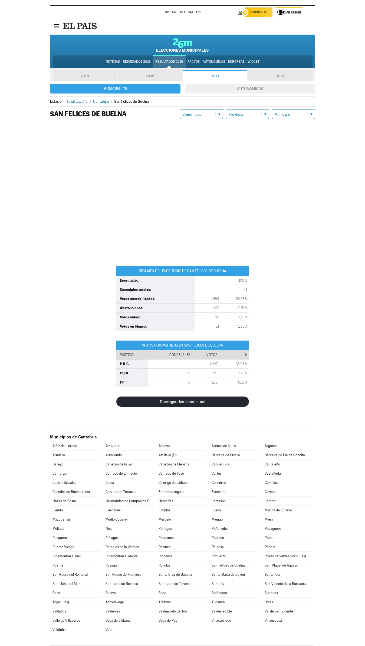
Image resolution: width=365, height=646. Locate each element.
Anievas (164, 447)
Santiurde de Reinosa (122, 584)
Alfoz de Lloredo (64, 447)
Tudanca (218, 603)
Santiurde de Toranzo (175, 584)
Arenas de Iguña (224, 447)
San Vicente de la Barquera (285, 584)
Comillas (271, 483)
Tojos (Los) (60, 603)
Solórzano (219, 594)
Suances (271, 594)
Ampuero (113, 447)
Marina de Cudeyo (278, 511)
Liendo (57, 511)
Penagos (165, 529)
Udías (269, 603)
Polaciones (167, 539)
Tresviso (165, 603)
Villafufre (59, 630)
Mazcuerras (61, 520)
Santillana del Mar (66, 584)
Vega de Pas (168, 621)
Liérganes (113, 511)
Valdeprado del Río (173, 612)
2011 (215, 77)
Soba (162, 594)
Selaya (111, 594)
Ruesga (111, 566)
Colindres (219, 483)
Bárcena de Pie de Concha (285, 456)
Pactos (194, 62)
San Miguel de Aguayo (281, 566)
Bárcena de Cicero (226, 456)
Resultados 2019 (169, 62)
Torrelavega (115, 603)
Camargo (59, 474)
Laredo (270, 502)
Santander (273, 575)
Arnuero (58, 456)
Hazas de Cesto (64, 502)
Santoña (218, 584)
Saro (56, 594)
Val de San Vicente (279, 612)
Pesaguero (273, 529)
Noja (109, 529)
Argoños (271, 447)
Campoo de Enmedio (121, 474)
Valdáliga (59, 612)
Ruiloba (164, 566)
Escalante (219, 493)
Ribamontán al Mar (66, 557)
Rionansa (166, 557)
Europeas (236, 62)
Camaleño (272, 465)
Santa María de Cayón (228, 575)
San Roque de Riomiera (123, 575)
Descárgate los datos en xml (182, 402)
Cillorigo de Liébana (174, 483)
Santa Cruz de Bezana (175, 575)
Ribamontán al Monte (122, 557)
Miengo (217, 520)
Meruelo (165, 520)
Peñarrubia (220, 529)
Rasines (164, 548)
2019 (84, 77)
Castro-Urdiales (64, 483)
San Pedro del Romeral (70, 575)
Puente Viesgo (63, 548)
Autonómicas (250, 89)
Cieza (110, 483)
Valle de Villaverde (66, 621)
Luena (216, 511)
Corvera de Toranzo (121, 493)
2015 (150, 77)
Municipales (115, 89)
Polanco (218, 539)
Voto (109, 630)
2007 (280, 77)
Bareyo (57, 465)
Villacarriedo (221, 621)
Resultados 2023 (137, 62)
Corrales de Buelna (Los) (71, 493)
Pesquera (59, 539)
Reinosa (218, 548)
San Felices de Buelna (228, 566)
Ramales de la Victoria (123, 548)
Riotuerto (219, 557)
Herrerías (166, 502)
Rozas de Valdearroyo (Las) (285, 557)
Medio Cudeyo (116, 520)
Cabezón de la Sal (119, 465)
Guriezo (270, 493)
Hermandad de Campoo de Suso (129, 502)
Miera (269, 520)
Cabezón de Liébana (174, 465)
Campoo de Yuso (171, 474)
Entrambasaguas (171, 493)
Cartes (217, 474)
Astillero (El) (168, 456)
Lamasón (219, 502)
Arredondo (114, 456)
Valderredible (222, 612)
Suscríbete (260, 13)
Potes (269, 539)
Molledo (58, 529)
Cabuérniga (220, 465)
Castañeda (273, 474)
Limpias (164, 511)
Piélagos (112, 539)
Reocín (270, 548)
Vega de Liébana (118, 621)
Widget (253, 62)
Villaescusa (273, 621)
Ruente (57, 566)
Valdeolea (113, 612)
